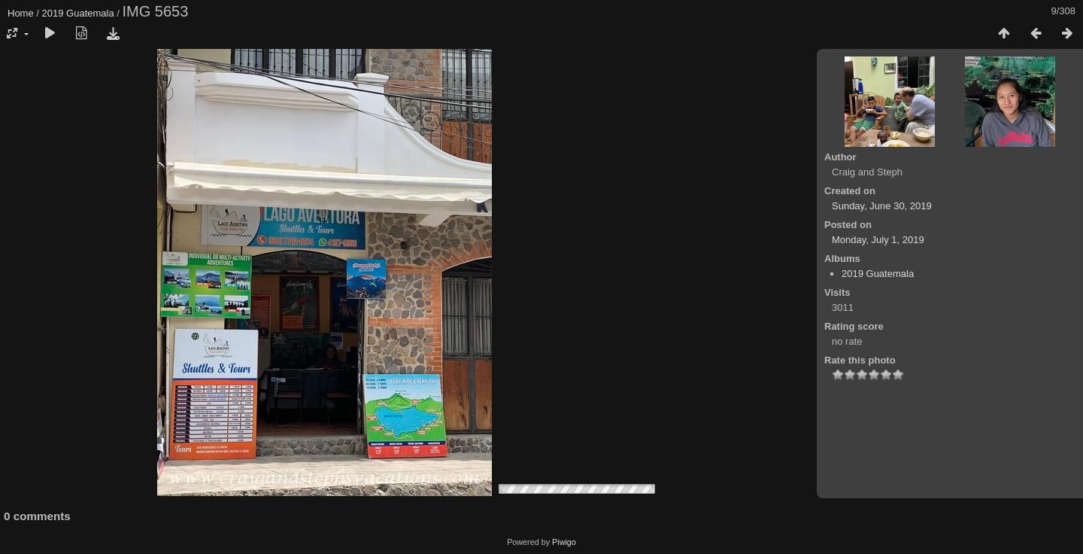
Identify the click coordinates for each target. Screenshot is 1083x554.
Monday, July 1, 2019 (878, 239)
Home (21, 13)
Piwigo (564, 541)
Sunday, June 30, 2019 (882, 206)
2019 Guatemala (78, 13)
